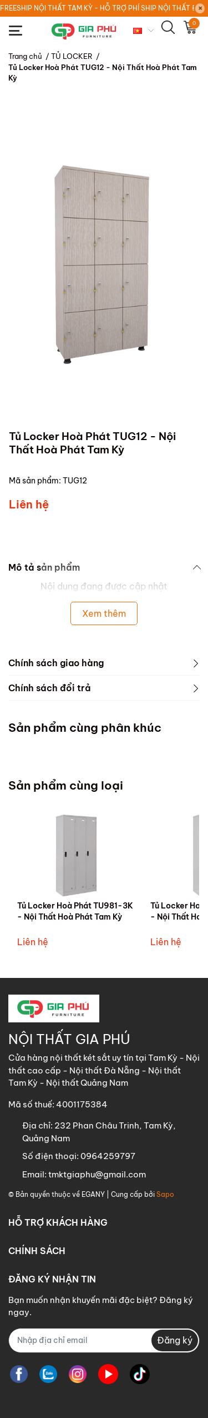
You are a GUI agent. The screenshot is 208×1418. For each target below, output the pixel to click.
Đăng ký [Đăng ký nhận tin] (174, 1340)
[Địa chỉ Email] (104, 1340)
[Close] (200, 8)
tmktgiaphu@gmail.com (97, 1174)
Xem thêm (104, 613)
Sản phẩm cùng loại (65, 785)
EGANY (93, 1194)
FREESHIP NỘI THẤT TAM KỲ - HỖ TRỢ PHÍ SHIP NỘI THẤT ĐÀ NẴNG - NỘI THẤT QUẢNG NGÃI (97, 8)
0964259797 (107, 1156)
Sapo (165, 1194)
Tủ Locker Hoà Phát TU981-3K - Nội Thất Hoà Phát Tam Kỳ (75, 911)
